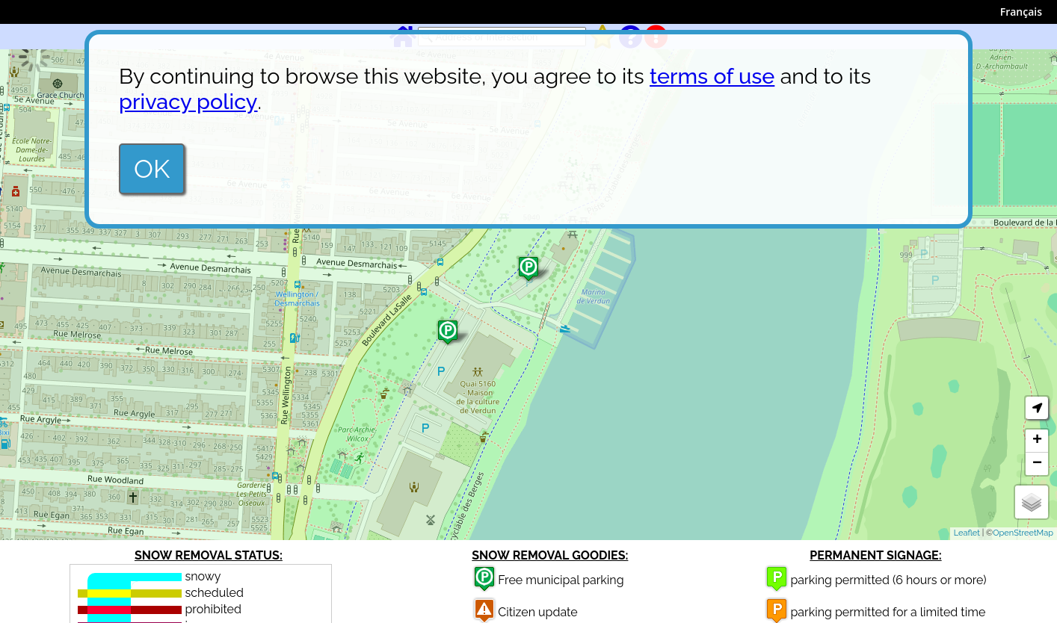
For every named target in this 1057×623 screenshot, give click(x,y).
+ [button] (1037, 441)
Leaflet (967, 533)
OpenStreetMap (1023, 533)
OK (152, 169)
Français (1021, 11)
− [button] (1037, 464)
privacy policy (188, 101)
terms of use (712, 76)
